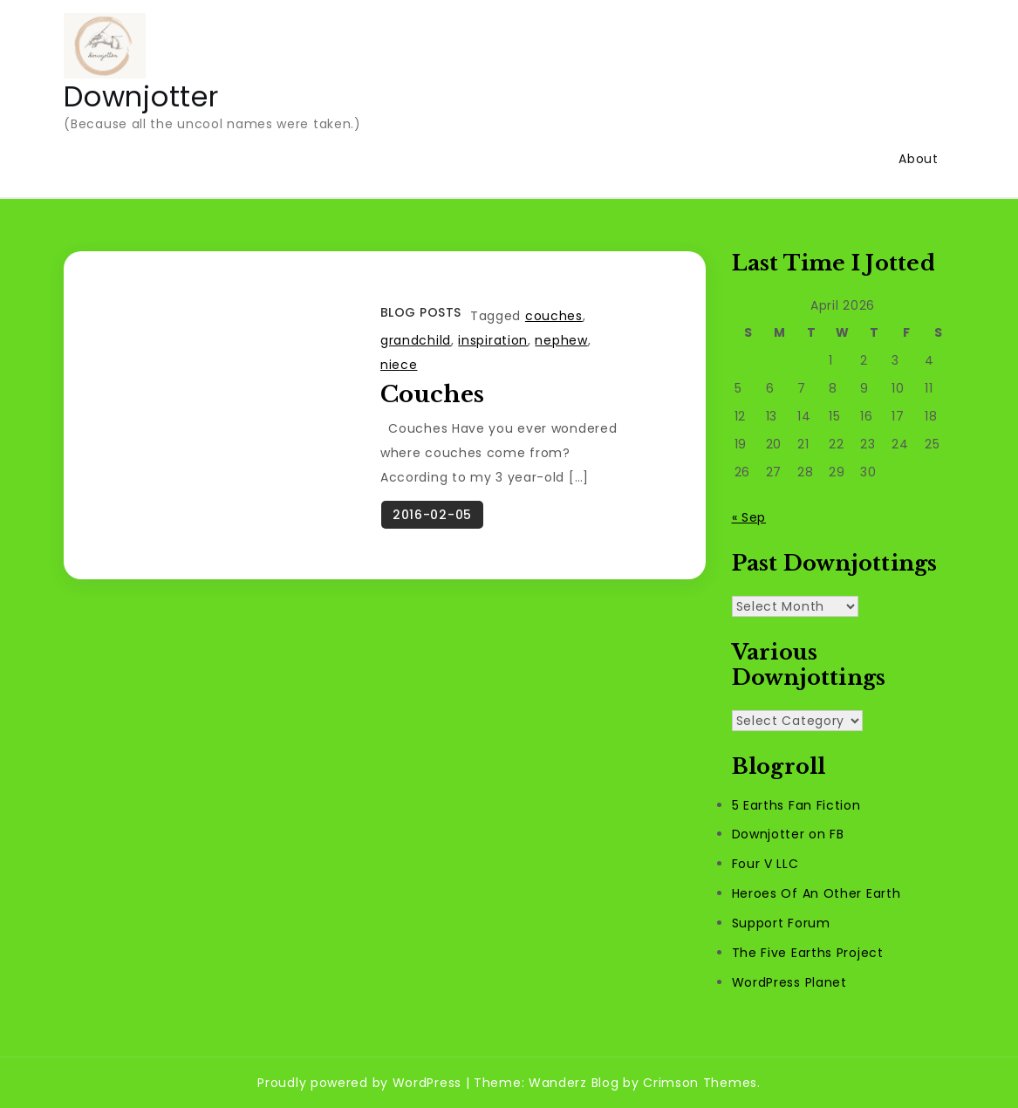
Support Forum (781, 923)
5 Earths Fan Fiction (796, 805)
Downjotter (141, 96)
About (918, 159)
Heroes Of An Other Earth (816, 893)
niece (399, 364)
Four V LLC (765, 863)
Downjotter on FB (788, 834)
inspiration (493, 340)
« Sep (749, 517)
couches (554, 316)
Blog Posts (420, 312)
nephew (561, 340)
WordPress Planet (789, 982)
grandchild (415, 340)
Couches (432, 394)
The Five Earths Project (808, 952)
